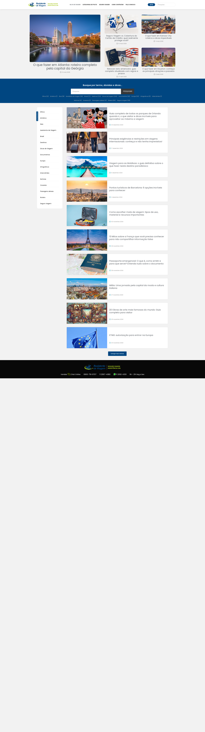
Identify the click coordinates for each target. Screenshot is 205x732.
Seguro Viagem (104, 4)
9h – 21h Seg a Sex (137, 374)
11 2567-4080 (105, 374)
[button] (117, 353)
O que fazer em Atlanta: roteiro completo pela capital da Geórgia (65, 67)
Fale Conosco (130, 4)
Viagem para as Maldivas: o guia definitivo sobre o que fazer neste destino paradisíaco (136, 164)
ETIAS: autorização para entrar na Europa (131, 335)
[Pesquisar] (166, 5)
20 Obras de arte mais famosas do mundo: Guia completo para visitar (135, 311)
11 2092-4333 (120, 374)
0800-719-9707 (90, 374)
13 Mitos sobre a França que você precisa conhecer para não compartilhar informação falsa (136, 238)
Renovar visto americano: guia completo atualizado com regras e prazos (121, 71)
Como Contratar (118, 4)
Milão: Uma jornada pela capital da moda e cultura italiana (136, 287)
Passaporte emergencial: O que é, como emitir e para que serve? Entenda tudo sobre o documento (136, 262)
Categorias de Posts (90, 4)
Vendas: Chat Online (70, 374)
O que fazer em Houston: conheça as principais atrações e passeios (158, 69)
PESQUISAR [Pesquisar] (127, 91)
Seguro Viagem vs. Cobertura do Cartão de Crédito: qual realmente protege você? (121, 38)
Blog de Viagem (75, 4)
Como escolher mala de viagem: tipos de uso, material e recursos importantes (133, 213)
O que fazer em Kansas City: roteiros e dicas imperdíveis (158, 36)
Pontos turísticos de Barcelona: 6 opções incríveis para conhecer (135, 189)
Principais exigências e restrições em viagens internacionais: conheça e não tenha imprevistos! (135, 140)
